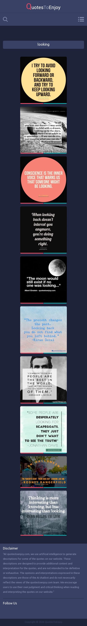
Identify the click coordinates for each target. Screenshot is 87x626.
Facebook (6, 611)
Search (5, 19)
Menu (81, 19)
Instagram (22, 611)
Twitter (14, 611)
